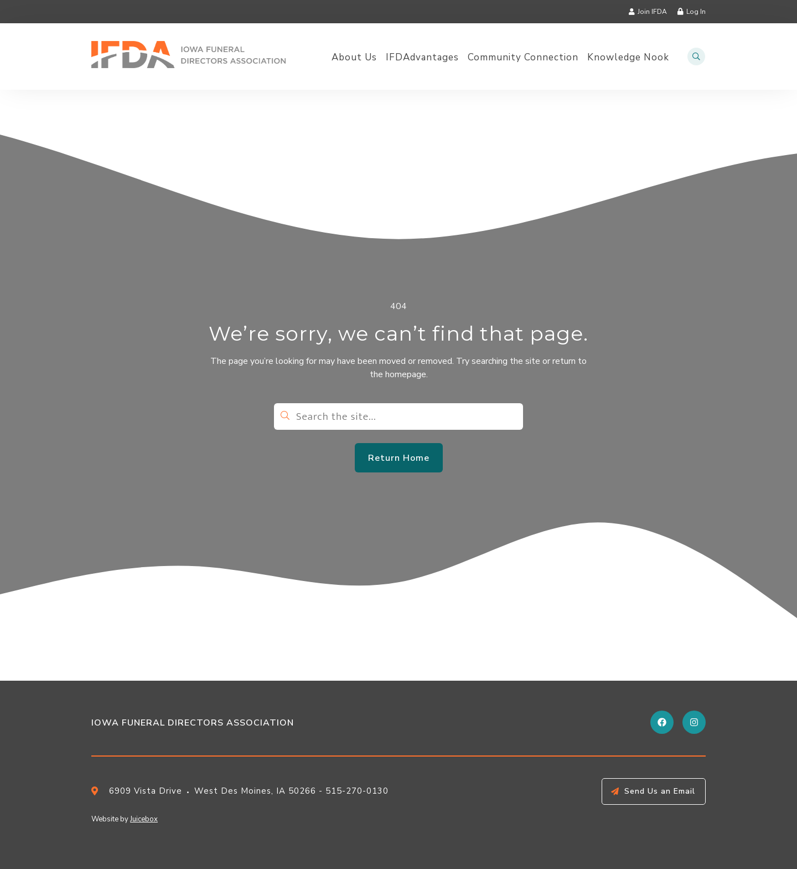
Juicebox (144, 819)
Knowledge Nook (628, 57)
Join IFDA (652, 11)
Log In (696, 11)
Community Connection (523, 57)
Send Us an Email (659, 791)
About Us (354, 57)
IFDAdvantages (422, 57)
